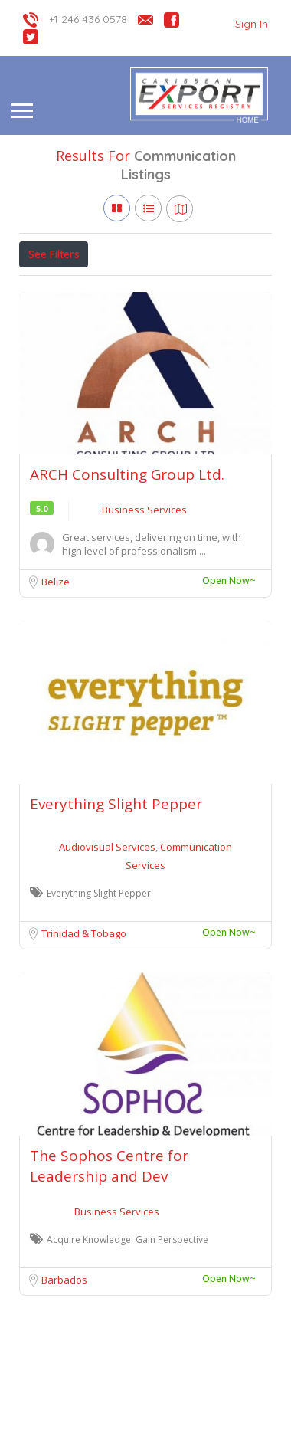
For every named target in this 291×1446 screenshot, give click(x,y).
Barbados (64, 1350)
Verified (192, 288)
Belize (55, 652)
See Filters (54, 254)
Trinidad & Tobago (83, 1004)
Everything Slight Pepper (116, 874)
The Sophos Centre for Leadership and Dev (109, 1236)
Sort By (51, 323)
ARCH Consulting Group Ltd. (127, 545)
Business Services (144, 580)
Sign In (251, 24)
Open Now (121, 288)
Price (48, 288)
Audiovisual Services (108, 917)
